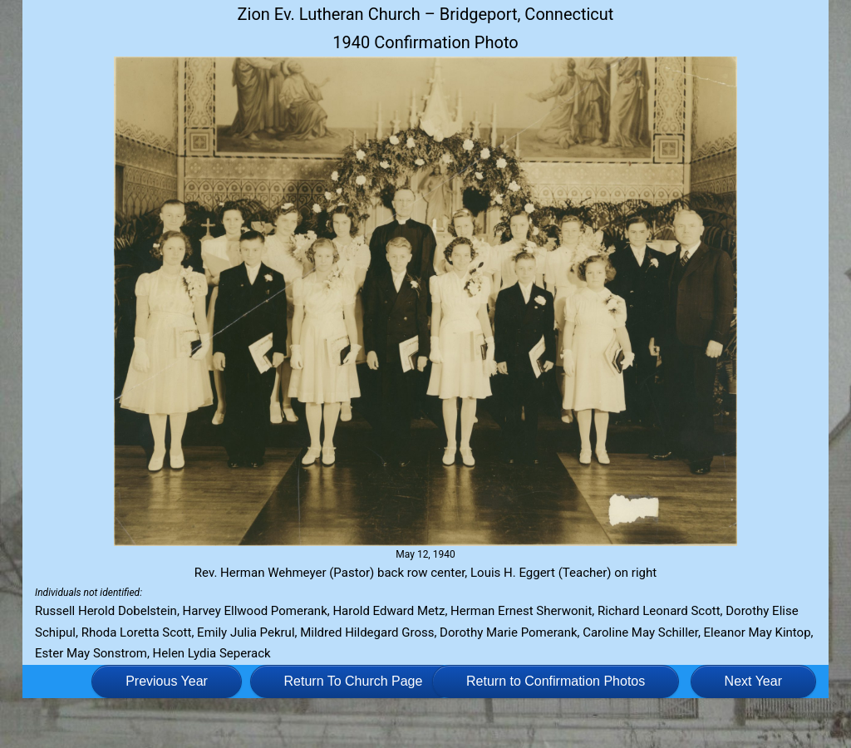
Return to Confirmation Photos (555, 681)
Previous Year (166, 681)
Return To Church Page (353, 681)
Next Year (753, 681)
